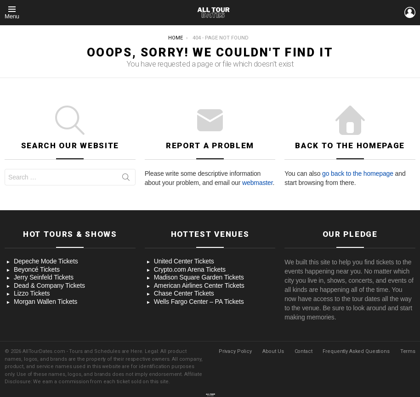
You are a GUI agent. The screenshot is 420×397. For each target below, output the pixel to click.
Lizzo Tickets (32, 293)
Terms (407, 351)
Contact (303, 351)
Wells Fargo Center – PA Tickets (199, 301)
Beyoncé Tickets (37, 269)
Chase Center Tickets (184, 293)
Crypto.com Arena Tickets (190, 269)
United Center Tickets (184, 261)
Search (126, 179)
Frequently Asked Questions (356, 351)
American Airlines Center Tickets (199, 285)
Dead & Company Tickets (49, 285)
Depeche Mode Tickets (46, 261)
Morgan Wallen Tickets (45, 301)
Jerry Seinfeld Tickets (44, 277)
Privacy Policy (235, 351)
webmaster (257, 182)
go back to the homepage (357, 173)
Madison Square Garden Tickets (199, 277)
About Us (273, 351)
